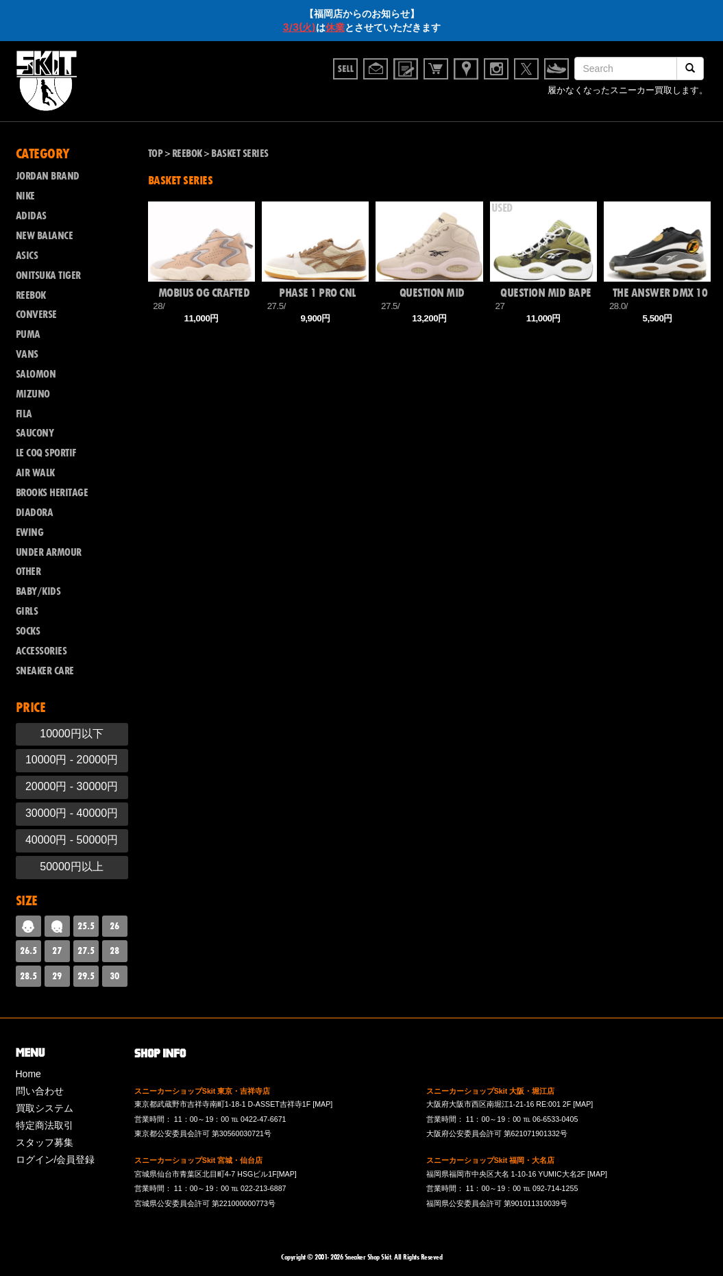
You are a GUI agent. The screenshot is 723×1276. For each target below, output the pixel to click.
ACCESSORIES (41, 651)
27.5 (86, 950)
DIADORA (34, 512)
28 (114, 950)
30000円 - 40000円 (71, 813)
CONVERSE (36, 314)
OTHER (28, 571)
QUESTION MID (432, 293)
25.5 (86, 926)
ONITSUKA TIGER (48, 275)
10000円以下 (71, 733)
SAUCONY (35, 433)
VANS (27, 354)
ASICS (27, 255)
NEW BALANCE (44, 236)
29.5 (86, 976)
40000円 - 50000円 (71, 840)
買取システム (44, 1108)
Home (28, 1073)
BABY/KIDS (38, 591)
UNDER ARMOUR (49, 552)
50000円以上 (71, 866)
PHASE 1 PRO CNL (317, 293)
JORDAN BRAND (47, 176)
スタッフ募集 (44, 1142)
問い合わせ (40, 1090)
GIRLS (27, 611)
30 (114, 976)
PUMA (28, 334)
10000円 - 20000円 (71, 759)
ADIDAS (31, 216)
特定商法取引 (44, 1125)
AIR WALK (35, 473)
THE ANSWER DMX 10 (660, 293)
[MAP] (322, 1104)
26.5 (28, 950)
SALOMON (36, 374)
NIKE (25, 196)
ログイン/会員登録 (55, 1159)
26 (114, 926)
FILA (24, 414)
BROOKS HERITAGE (52, 493)
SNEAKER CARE (45, 671)
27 (57, 950)
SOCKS (28, 631)
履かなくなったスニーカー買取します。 (628, 92)
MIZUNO (33, 394)
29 (57, 976)
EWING (30, 532)
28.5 (28, 976)
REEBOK (31, 295)
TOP (155, 153)
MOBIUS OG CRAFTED (204, 293)
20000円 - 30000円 (71, 786)
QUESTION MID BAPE (545, 293)
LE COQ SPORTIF (46, 453)
